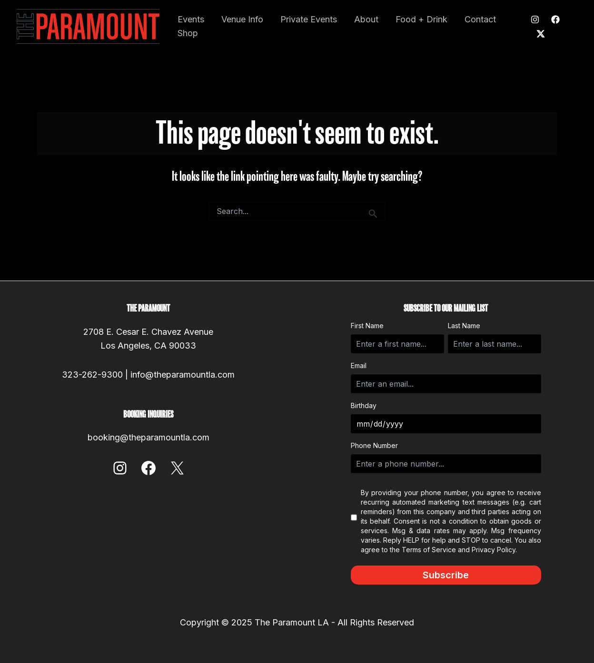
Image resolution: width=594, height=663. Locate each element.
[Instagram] (535, 19)
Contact (480, 19)
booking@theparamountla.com (148, 437)
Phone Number (374, 445)
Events (191, 19)
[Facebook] (555, 19)
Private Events (308, 19)
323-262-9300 (92, 375)
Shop (188, 33)
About (366, 19)
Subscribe (446, 575)
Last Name (464, 326)
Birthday (363, 405)
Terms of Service (429, 550)
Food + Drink (421, 19)
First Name (367, 326)
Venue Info (242, 19)
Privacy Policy (493, 550)
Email (358, 365)
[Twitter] (540, 33)
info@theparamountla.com (182, 375)
